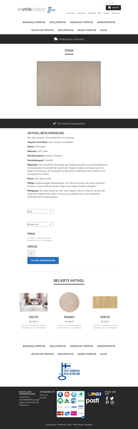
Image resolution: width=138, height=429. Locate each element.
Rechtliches (81, 13)
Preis (31, 233)
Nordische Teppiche (81, 22)
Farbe (30, 205)
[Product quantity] (31, 253)
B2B (99, 13)
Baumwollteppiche (34, 22)
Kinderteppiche (106, 22)
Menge (32, 246)
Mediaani (88, 425)
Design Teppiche (87, 30)
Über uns (44, 395)
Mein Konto (115, 13)
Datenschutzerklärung (29, 402)
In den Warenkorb (43, 260)
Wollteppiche (58, 22)
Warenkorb (110, 3)
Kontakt (106, 13)
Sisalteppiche (65, 30)
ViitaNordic (92, 13)
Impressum (71, 13)
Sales (103, 30)
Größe (31, 218)
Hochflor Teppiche (42, 30)
